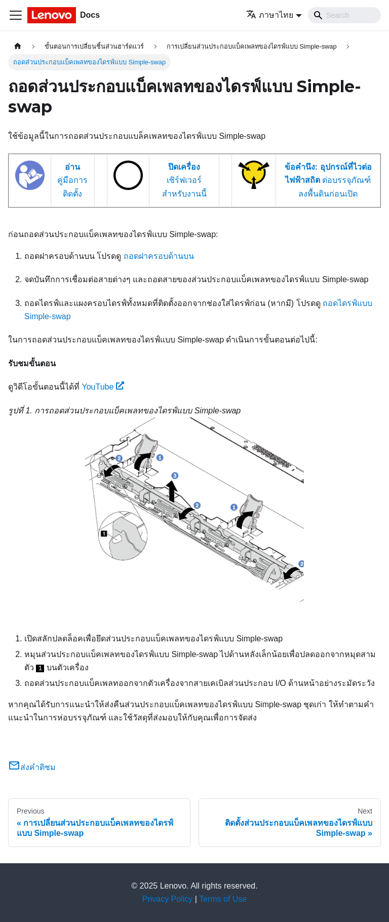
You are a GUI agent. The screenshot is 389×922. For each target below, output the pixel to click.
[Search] (344, 15)
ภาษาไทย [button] (269, 15)
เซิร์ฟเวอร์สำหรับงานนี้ (184, 180)
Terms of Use (223, 899)
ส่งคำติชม (32, 767)
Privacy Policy (167, 899)
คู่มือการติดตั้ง (72, 180)
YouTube (103, 386)
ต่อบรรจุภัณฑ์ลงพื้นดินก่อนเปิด (328, 180)
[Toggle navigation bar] (15, 15)
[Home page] (17, 46)
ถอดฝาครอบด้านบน (159, 256)
